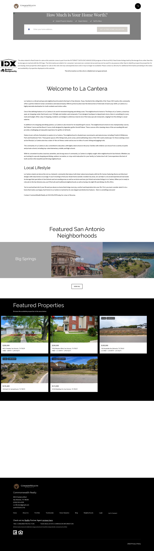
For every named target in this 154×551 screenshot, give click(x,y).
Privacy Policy (136, 544)
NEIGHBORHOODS (45, 6)
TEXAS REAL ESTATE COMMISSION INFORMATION (56, 524)
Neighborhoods (88, 513)
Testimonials (50, 513)
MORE (125, 6)
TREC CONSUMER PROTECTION (23, 524)
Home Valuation (64, 513)
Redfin (27, 520)
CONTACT (115, 6)
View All (77, 286)
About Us (26, 513)
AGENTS (90, 6)
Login (101, 513)
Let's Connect (112, 513)
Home (15, 513)
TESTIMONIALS (77, 6)
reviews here (47, 520)
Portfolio (37, 513)
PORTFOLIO (61, 6)
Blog (76, 513)
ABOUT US (103, 6)
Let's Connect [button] (77, 447)
